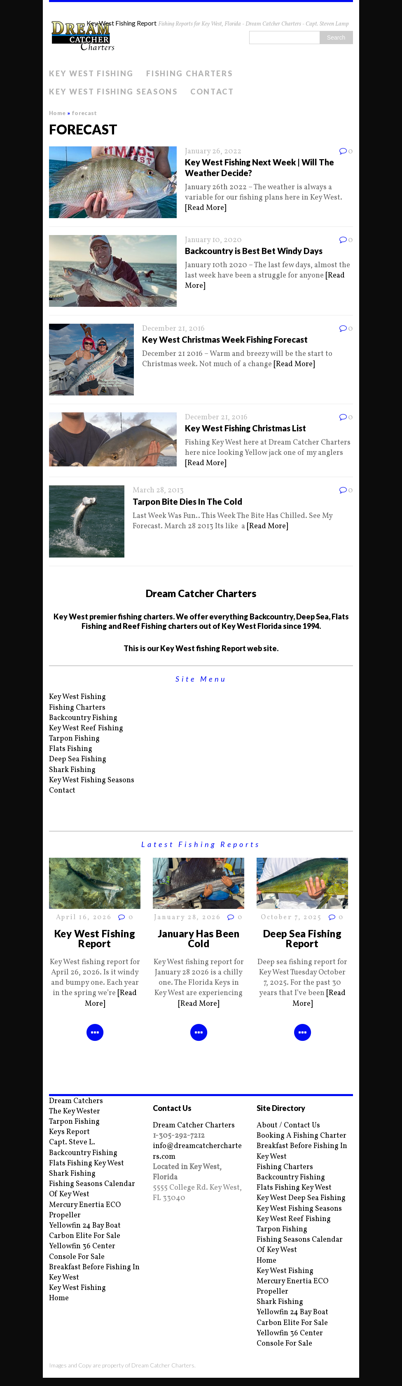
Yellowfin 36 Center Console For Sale (82, 1251)
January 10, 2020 (213, 240)
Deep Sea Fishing (77, 759)
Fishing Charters (189, 73)
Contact (212, 91)
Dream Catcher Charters (194, 1125)
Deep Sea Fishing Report (302, 938)
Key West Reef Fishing (86, 728)
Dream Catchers (76, 1101)
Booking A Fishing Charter (301, 1136)
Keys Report (69, 1132)
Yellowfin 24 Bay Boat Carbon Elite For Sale (85, 1231)
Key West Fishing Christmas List (245, 428)
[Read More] (205, 208)
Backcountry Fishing (83, 718)
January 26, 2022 (213, 151)
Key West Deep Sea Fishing (301, 1198)
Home (59, 1298)
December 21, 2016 (173, 329)
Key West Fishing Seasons (113, 91)
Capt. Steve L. (72, 1142)
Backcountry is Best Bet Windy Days (254, 251)
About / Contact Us (288, 1125)
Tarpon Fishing (74, 739)
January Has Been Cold (199, 938)
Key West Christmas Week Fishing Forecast (225, 339)
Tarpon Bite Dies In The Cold (187, 501)
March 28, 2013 (158, 490)
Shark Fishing (72, 770)
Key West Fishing (91, 73)
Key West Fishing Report (95, 938)
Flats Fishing (70, 749)
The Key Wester (74, 1111)
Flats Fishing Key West (86, 1163)
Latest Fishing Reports (201, 844)
